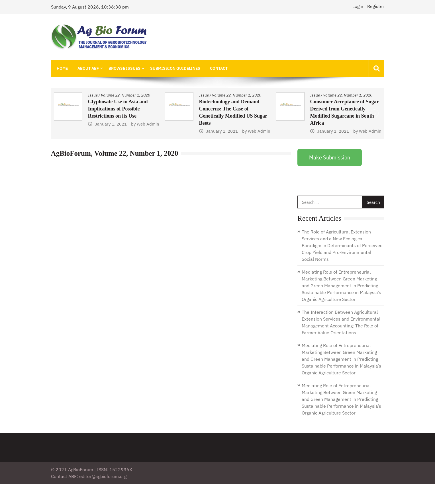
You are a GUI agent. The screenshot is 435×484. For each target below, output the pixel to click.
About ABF (88, 68)
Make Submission (329, 157)
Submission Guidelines (175, 68)
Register (375, 6)
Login (357, 6)
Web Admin (148, 131)
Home (62, 68)
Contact (219, 68)
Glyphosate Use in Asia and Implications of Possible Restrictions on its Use (229, 109)
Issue (93, 95)
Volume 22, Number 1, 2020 (125, 95)
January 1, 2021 (111, 131)
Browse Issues (124, 68)
